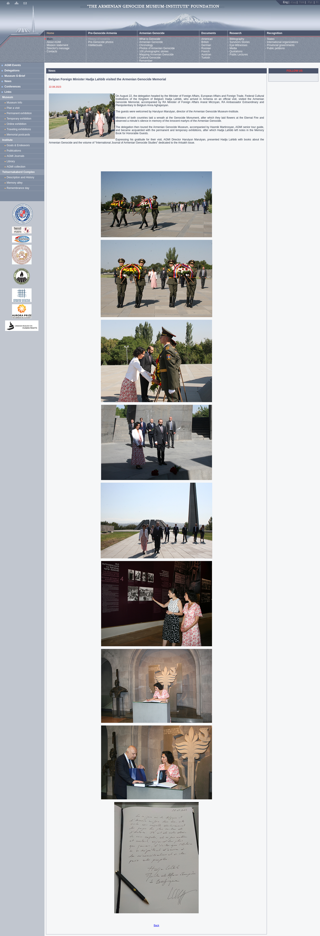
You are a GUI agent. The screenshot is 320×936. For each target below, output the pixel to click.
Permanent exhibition (19, 113)
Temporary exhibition (19, 118)
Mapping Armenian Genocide (156, 54)
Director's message (58, 48)
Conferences (12, 86)
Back (156, 925)
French (205, 51)
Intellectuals (95, 45)
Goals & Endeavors (18, 145)
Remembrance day (18, 188)
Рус (310, 2)
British (205, 42)
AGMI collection (16, 166)
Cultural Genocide (150, 57)
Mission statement (57, 45)
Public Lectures (239, 54)
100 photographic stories (153, 51)
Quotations (236, 51)
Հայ (293, 2)
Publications (14, 150)
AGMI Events (12, 65)
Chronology (146, 45)
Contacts (52, 51)
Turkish (205, 57)
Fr (317, 2)
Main (50, 39)
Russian (206, 48)
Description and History (20, 177)
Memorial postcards (19, 134)
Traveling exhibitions (19, 129)
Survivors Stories (240, 42)
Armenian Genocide (151, 42)
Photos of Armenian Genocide (157, 48)
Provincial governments (281, 45)
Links (7, 91)
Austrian (206, 54)
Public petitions (276, 48)
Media (233, 48)
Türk (301, 2)
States (270, 39)
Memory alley (14, 182)
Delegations (12, 70)
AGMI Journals (16, 156)
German (206, 45)
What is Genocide (149, 39)
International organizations (282, 42)
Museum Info (14, 102)
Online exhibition (17, 124)
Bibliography (237, 39)
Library (11, 161)
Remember (145, 60)
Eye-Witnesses (238, 45)
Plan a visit (13, 107)
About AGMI (54, 42)
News (7, 81)
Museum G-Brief (14, 75)
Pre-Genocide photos (100, 42)
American (207, 39)
